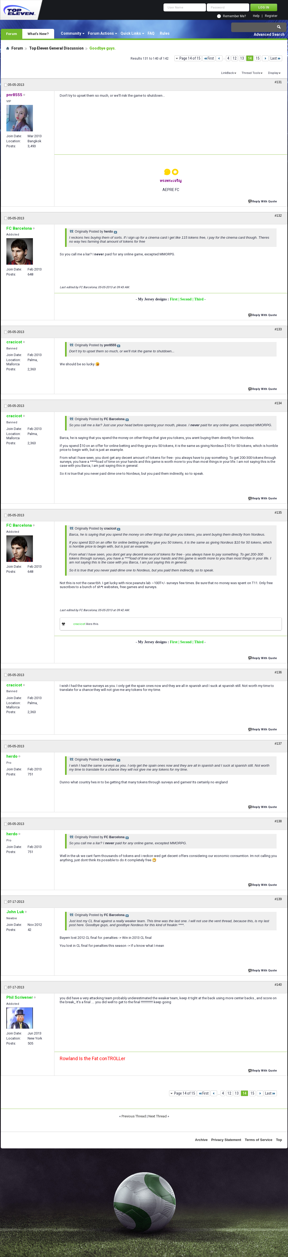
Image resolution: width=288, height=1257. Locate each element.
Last (275, 58)
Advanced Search (269, 34)
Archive (201, 1140)
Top (279, 1140)
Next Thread (157, 1116)
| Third (198, 299)
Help (256, 16)
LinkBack (227, 73)
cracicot (79, 624)
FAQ (151, 33)
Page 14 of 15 (189, 58)
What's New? (38, 34)
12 (235, 58)
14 (250, 58)
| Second (185, 299)
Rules (165, 33)
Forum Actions (101, 33)
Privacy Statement (226, 1140)
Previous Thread (134, 1116)
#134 (278, 403)
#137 (278, 743)
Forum (11, 34)
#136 (278, 672)
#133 (278, 329)
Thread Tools (251, 73)
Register (271, 16)
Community (71, 33)
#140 (278, 985)
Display (273, 73)
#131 (278, 82)
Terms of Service (258, 1140)
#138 (278, 821)
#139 (278, 899)
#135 (278, 512)
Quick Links (131, 33)
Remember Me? (234, 16)
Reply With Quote (263, 201)
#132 (278, 215)
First (209, 58)
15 (258, 58)
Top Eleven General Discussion (56, 48)
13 (242, 58)
